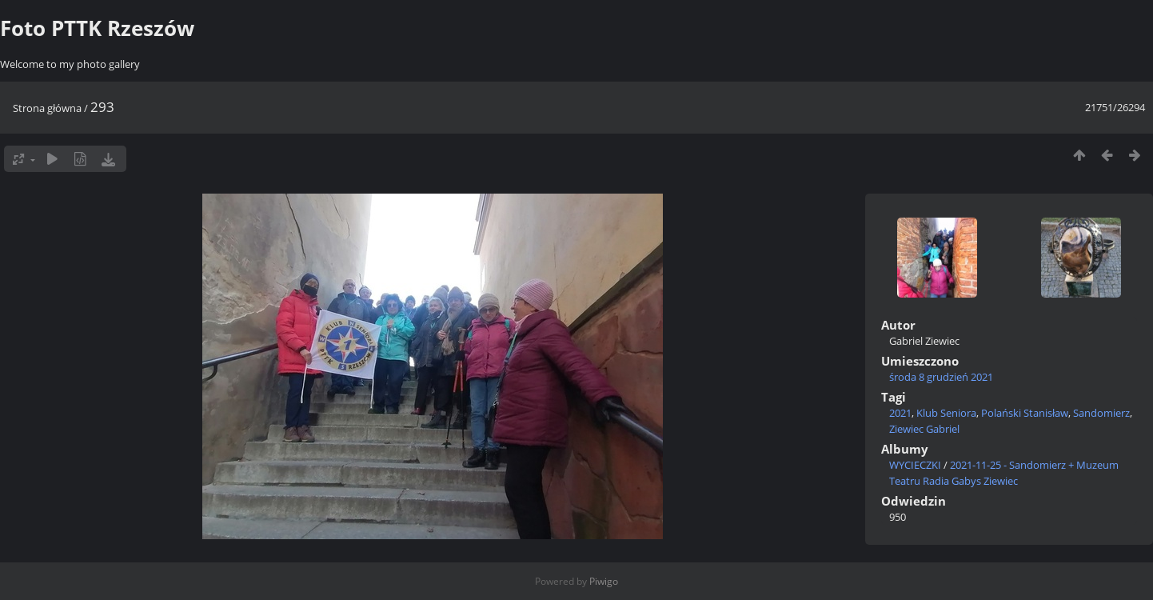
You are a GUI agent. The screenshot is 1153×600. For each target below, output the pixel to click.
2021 (900, 413)
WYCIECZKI (915, 465)
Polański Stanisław (1024, 413)
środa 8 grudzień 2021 (941, 377)
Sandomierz (1101, 413)
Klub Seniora (946, 413)
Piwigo (603, 581)
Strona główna (47, 108)
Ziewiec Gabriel (924, 429)
